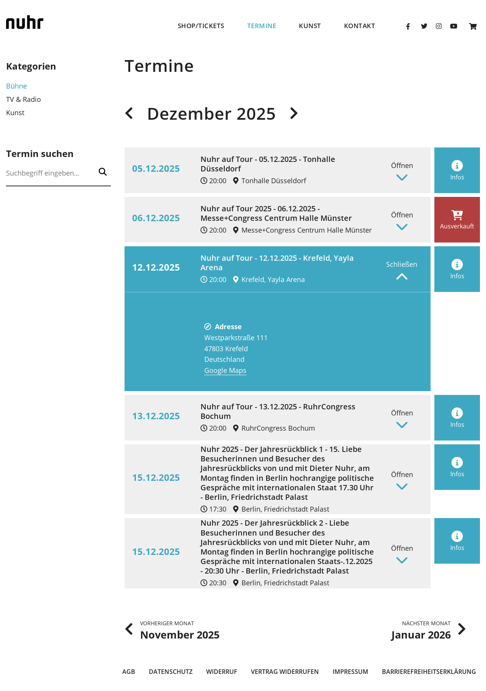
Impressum (350, 671)
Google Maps (225, 370)
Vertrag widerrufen (285, 671)
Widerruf (221, 671)
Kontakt (360, 25)
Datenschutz (171, 671)
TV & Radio (23, 99)
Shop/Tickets (201, 25)
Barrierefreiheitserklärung (429, 671)
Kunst (310, 25)
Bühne (16, 85)
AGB (128, 671)
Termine (261, 25)
